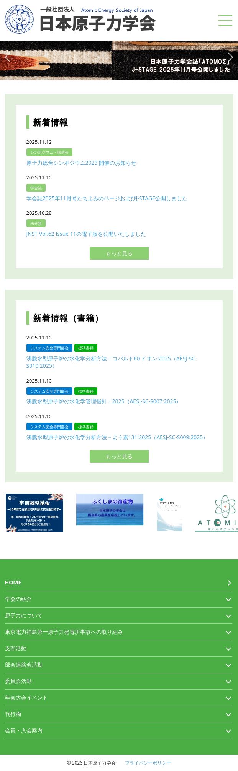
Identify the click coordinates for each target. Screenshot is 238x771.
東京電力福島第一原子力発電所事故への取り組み (64, 631)
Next (230, 56)
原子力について (24, 615)
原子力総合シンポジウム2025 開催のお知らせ (81, 162)
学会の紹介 (18, 598)
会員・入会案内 (24, 730)
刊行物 (13, 713)
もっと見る (119, 253)
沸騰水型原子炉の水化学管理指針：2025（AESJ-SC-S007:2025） (104, 401)
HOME (13, 582)
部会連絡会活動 (24, 664)
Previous (8, 56)
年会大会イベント (26, 697)
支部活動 (15, 648)
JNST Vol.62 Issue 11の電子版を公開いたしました (86, 233)
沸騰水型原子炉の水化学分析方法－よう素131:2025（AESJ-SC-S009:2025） (117, 437)
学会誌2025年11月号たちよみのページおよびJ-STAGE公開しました (107, 198)
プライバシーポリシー (148, 763)
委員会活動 (18, 681)
